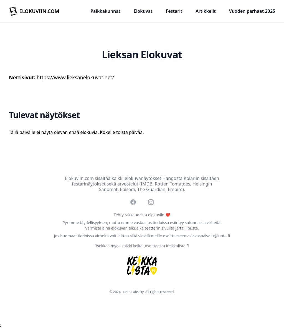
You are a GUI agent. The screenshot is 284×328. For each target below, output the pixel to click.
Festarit (174, 11)
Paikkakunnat (105, 11)
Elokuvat (143, 11)
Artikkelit (205, 11)
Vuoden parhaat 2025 (252, 11)
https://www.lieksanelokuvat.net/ (75, 77)
